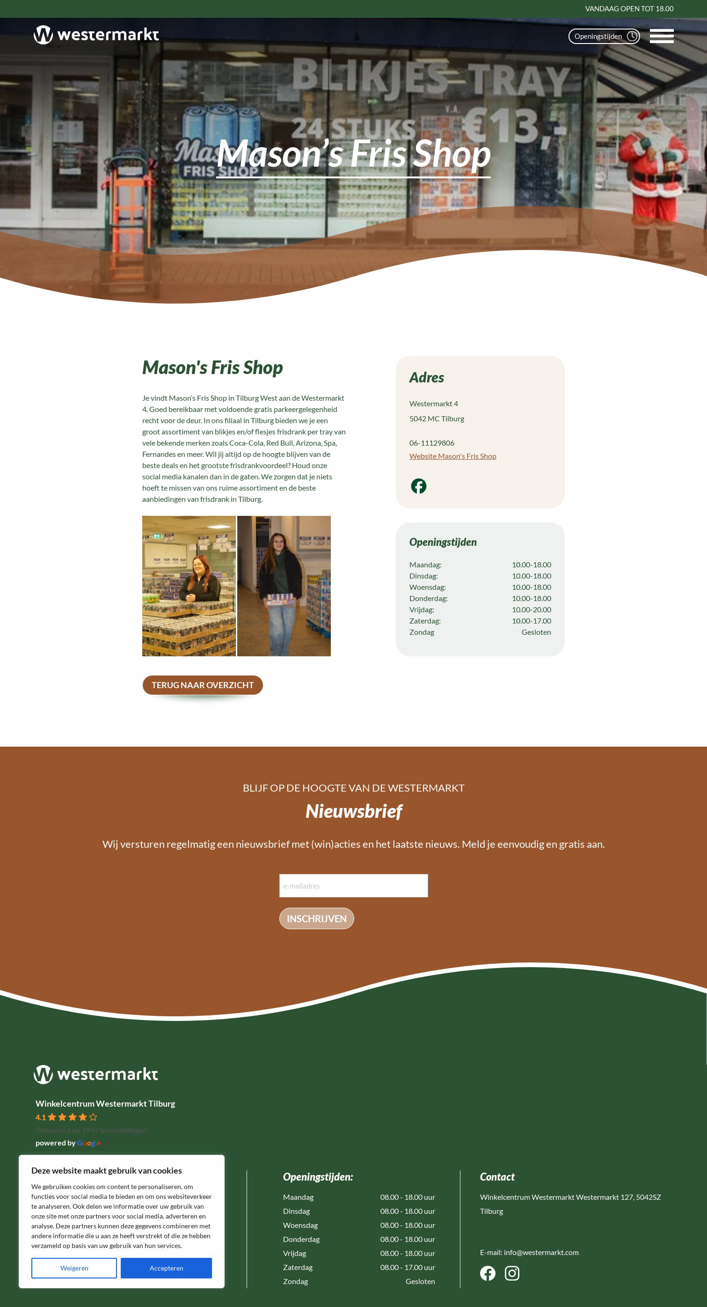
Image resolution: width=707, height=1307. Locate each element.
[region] (122, 1221)
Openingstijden (606, 36)
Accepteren (166, 1268)
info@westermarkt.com (541, 1252)
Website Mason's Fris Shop (452, 455)
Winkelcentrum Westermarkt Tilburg (105, 1103)
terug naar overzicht (203, 685)
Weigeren (74, 1268)
